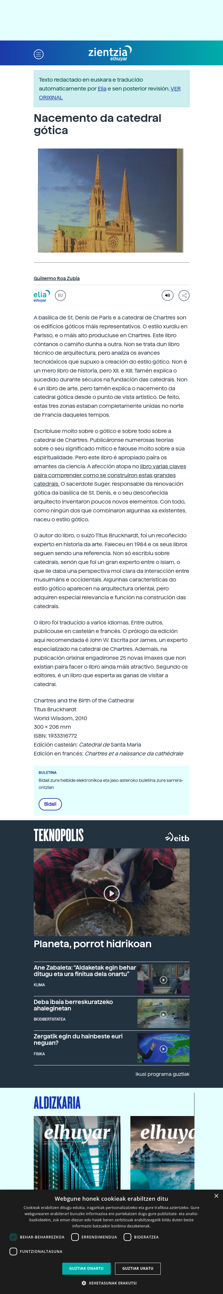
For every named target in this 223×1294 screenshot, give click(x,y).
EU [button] (60, 295)
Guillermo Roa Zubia (57, 278)
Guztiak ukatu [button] (138, 1268)
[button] (39, 53)
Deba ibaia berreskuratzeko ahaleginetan (73, 1005)
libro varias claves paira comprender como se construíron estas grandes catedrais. (110, 475)
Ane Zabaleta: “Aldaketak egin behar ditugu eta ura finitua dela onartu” (85, 971)
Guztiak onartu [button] (86, 1268)
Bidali (50, 804)
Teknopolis (59, 834)
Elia (102, 88)
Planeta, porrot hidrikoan (93, 944)
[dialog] (111, 1242)
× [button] (216, 1196)
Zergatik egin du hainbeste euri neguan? (78, 1039)
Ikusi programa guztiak (163, 1074)
